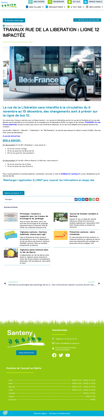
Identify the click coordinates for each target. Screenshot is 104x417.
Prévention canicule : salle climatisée (82, 233)
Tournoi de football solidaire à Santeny (84, 214)
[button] (5, 412)
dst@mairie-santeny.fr (70, 174)
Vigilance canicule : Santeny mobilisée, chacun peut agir (33, 233)
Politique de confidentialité (60, 414)
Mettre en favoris (14, 193)
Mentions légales (39, 414)
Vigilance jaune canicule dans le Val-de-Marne (34, 250)
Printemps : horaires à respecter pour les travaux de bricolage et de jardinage (34, 216)
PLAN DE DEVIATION (11, 136)
